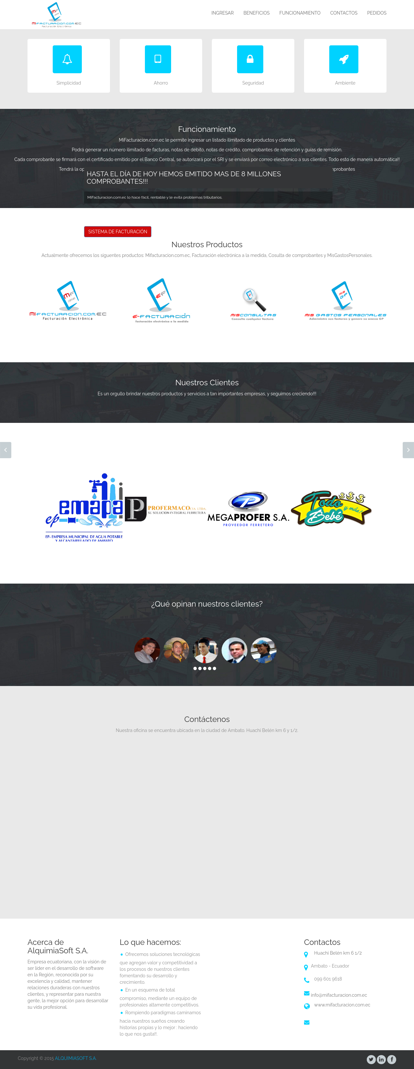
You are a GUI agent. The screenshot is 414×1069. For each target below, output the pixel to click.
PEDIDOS (377, 13)
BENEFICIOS (257, 13)
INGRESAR (223, 13)
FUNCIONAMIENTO (300, 13)
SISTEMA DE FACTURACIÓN (117, 231)
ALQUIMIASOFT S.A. (76, 1058)
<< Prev (5, 450)
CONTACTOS (343, 13)
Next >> (408, 450)
